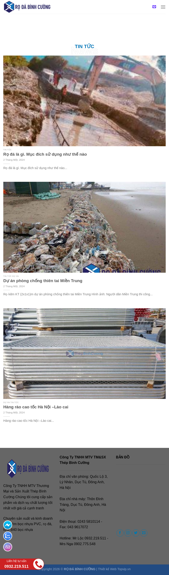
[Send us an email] (143, 533)
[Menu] (163, 7)
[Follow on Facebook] (120, 533)
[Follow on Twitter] (136, 533)
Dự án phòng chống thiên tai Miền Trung (42, 280)
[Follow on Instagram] (128, 533)
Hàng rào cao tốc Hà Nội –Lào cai (35, 407)
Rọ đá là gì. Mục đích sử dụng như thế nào (45, 154)
